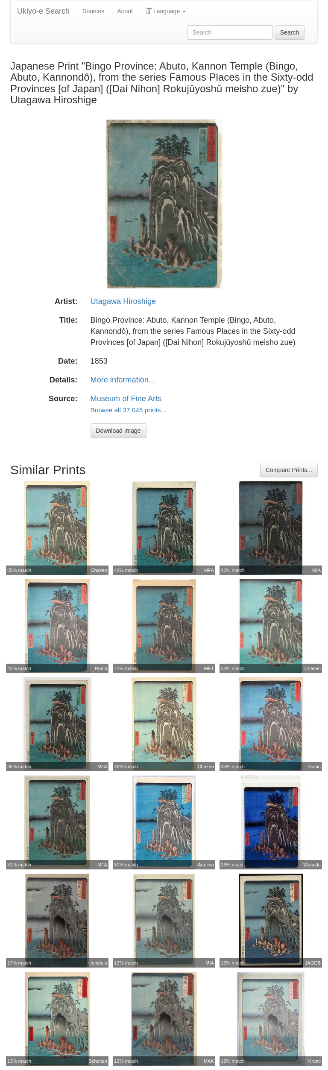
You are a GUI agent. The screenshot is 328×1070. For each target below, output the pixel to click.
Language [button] (166, 11)
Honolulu (97, 962)
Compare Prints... (289, 469)
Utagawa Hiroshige (123, 301)
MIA (316, 570)
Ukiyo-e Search (43, 11)
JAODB (313, 962)
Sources (93, 11)
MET (209, 668)
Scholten (97, 1061)
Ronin (101, 668)
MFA (209, 570)
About (125, 11)
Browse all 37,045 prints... (129, 410)
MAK (209, 1061)
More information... (123, 380)
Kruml (314, 1061)
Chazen (99, 570)
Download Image (118, 430)
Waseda (312, 864)
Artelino (206, 864)
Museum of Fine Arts (126, 398)
